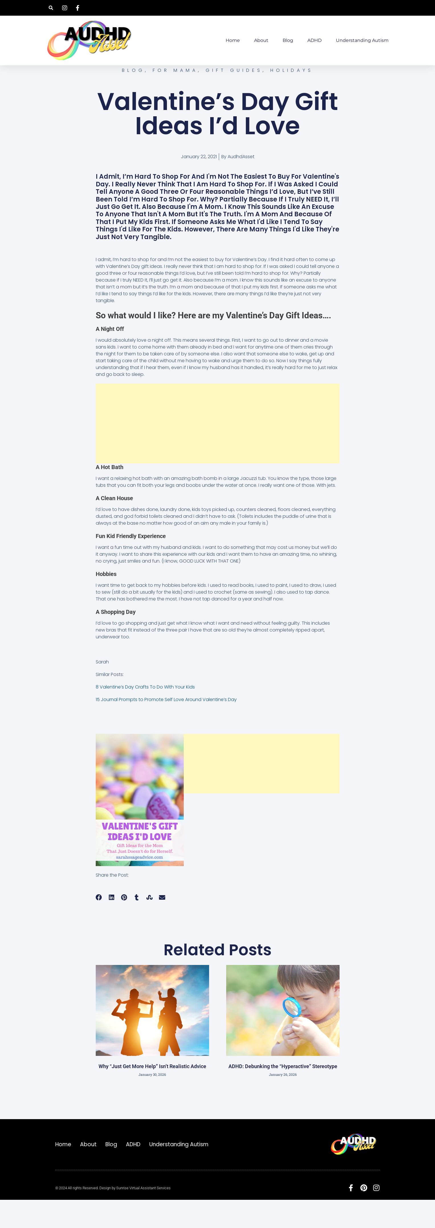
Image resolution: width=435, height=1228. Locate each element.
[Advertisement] (218, 451)
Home (233, 40)
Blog (288, 40)
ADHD (314, 40)
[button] (51, 7)
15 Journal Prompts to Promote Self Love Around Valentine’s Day (166, 727)
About (261, 40)
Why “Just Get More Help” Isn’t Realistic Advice (152, 1094)
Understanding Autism (362, 40)
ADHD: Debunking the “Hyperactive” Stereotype (282, 1094)
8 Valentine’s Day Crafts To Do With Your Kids (145, 715)
